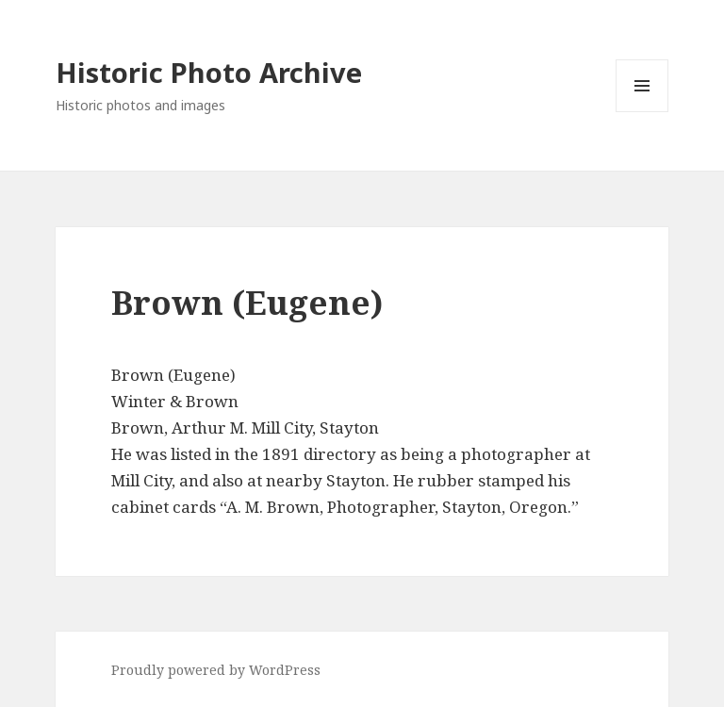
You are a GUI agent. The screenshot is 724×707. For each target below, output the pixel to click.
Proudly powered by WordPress (216, 670)
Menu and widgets (642, 111)
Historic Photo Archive (209, 72)
